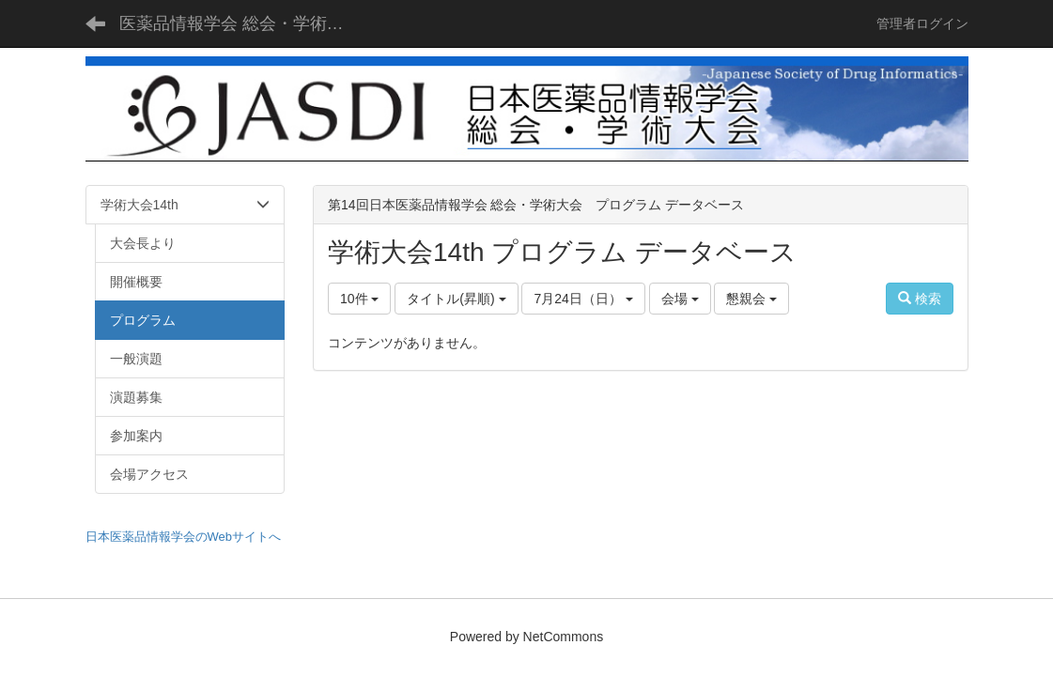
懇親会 (751, 298)
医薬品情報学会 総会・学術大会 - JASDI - (243, 23)
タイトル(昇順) (456, 298)
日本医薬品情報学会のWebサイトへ (183, 537)
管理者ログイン (922, 23)
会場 (680, 298)
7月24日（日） (583, 298)
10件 (359, 298)
